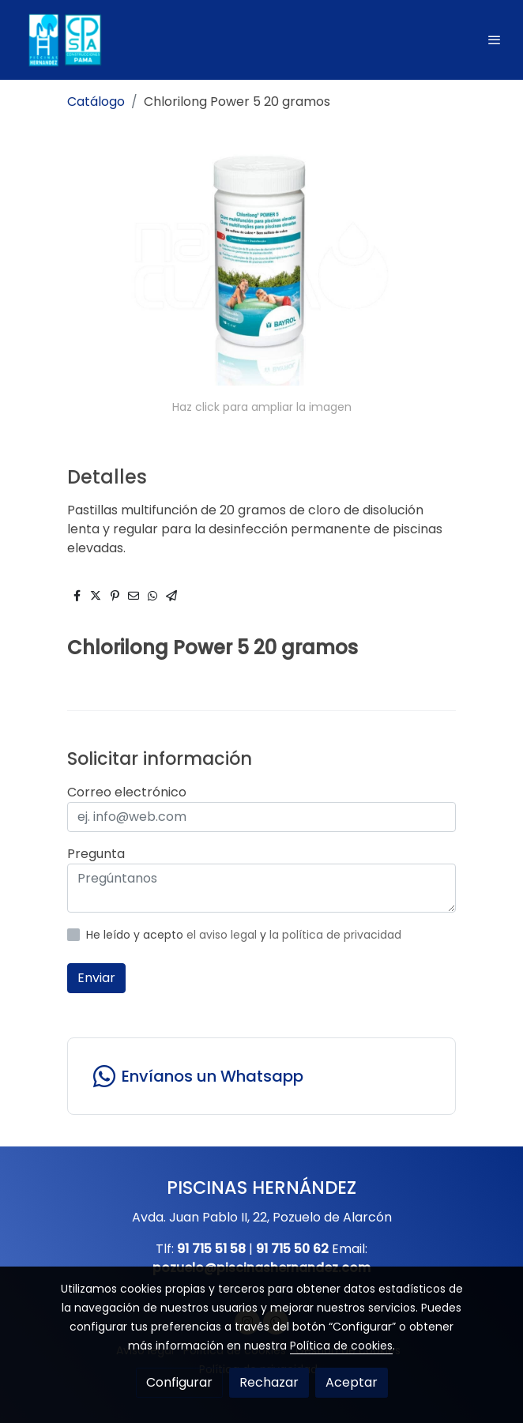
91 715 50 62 (292, 1249)
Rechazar (269, 1382)
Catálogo (96, 101)
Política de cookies (341, 1345)
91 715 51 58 (211, 1249)
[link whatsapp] (261, 1076)
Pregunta (96, 854)
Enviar (96, 978)
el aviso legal (223, 935)
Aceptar (351, 1382)
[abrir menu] (494, 39)
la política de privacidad (335, 935)
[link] (63, 40)
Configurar (179, 1382)
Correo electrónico (126, 792)
